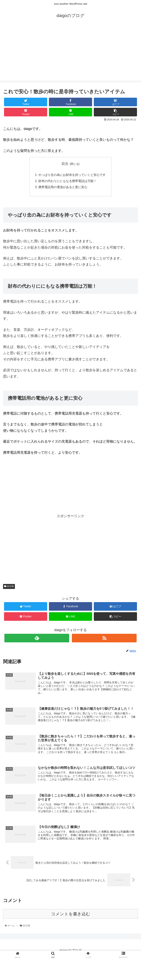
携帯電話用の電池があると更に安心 (62, 187)
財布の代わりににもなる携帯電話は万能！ (67, 181)
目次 (65, 164)
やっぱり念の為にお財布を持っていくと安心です (72, 174)
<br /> (14, 483)
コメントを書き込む (70, 914)
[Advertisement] (70, 54)
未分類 (9, 586)
